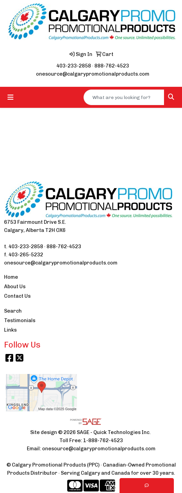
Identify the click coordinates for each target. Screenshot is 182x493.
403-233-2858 (73, 66)
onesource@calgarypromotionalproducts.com (92, 74)
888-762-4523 (111, 66)
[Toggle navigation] (10, 97)
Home (11, 277)
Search (13, 311)
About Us (14, 286)
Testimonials (19, 320)
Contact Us (17, 296)
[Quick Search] (124, 97)
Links (10, 330)
